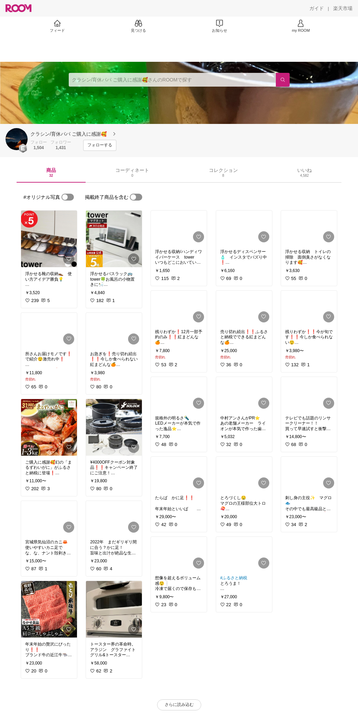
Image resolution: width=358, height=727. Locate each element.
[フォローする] (99, 145)
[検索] (283, 80)
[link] (49, 239)
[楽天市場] (342, 8)
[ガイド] (316, 8)
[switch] (67, 197)
